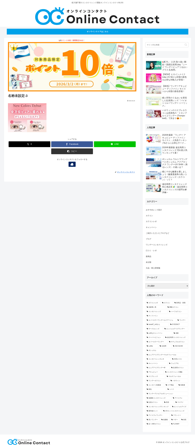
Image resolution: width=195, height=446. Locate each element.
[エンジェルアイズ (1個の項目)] (179, 407)
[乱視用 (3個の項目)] (165, 346)
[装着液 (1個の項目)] (182, 385)
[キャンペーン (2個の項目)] (156, 363)
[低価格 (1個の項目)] (165, 420)
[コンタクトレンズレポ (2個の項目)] (158, 359)
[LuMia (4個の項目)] (152, 346)
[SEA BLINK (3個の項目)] (180, 346)
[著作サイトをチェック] (72, 164)
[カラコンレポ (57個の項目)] (153, 303)
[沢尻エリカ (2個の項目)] (179, 359)
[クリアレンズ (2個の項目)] (155, 376)
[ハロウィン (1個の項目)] (178, 381)
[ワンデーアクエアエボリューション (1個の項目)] (167, 394)
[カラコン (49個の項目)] (167, 303)
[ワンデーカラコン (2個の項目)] (157, 381)
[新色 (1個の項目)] (156, 389)
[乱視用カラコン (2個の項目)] (179, 368)
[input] (166, 44)
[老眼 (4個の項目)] (180, 333)
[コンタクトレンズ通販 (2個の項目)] (176, 372)
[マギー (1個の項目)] (175, 420)
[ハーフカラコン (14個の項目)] (178, 312)
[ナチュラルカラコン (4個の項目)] (178, 342)
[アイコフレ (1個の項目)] (180, 398)
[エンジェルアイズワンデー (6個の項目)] (175, 329)
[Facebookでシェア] (72, 144)
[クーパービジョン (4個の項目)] (155, 337)
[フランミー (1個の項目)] (179, 415)
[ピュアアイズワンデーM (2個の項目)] (158, 368)
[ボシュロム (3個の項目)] (167, 350)
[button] (72, 151)
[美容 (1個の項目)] (168, 402)
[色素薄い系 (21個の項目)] (156, 307)
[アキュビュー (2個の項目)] (155, 372)
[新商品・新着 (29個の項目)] (180, 303)
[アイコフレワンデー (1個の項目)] (158, 415)
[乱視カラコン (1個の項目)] (154, 402)
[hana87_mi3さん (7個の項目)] (157, 324)
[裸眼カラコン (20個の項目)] (177, 307)
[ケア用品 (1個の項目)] (171, 385)
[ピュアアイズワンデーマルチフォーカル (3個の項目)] (167, 355)
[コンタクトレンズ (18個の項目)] (156, 312)
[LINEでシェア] (115, 144)
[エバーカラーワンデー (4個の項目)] (156, 342)
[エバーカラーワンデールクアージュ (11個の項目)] (161, 320)
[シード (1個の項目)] (177, 389)
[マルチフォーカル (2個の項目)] (177, 376)
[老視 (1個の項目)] (184, 420)
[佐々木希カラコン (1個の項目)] (158, 424)
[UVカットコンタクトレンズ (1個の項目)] (175, 411)
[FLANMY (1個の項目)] (179, 424)
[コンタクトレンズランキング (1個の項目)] (158, 407)
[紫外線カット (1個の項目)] (154, 411)
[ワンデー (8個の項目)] (182, 320)
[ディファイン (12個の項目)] (167, 316)
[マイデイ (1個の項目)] (181, 402)
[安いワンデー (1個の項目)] (153, 420)
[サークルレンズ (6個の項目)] (154, 329)
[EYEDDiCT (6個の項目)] (178, 324)
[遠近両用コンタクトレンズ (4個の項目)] (176, 337)
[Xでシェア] (29, 144)
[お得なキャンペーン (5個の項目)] (159, 333)
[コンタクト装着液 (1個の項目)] (155, 385)
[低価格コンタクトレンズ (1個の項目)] (158, 398)
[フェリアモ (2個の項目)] (178, 363)
